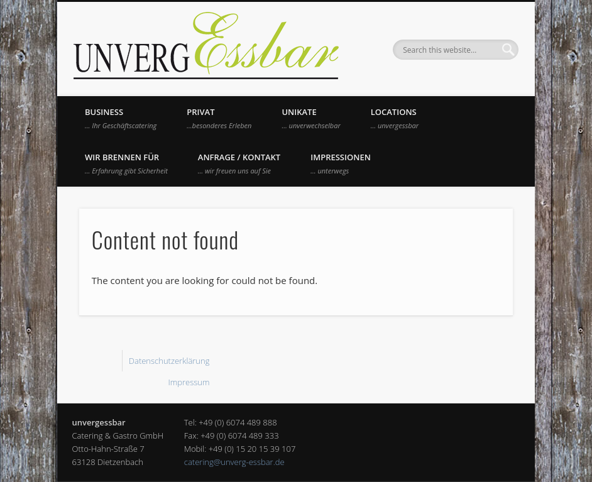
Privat (219, 118)
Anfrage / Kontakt (239, 163)
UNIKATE (311, 118)
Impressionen (340, 163)
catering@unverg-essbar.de (234, 462)
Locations (395, 118)
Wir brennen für (126, 163)
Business (120, 118)
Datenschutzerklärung (169, 360)
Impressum (188, 382)
